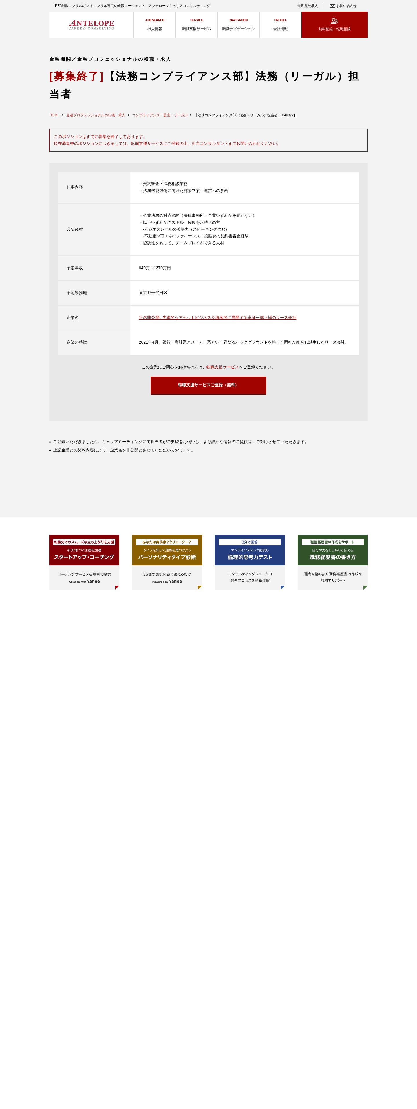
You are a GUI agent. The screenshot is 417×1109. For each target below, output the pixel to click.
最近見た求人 (307, 6)
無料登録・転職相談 (335, 29)
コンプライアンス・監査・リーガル (160, 115)
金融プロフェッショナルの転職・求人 (95, 115)
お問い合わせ (346, 6)
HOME (54, 115)
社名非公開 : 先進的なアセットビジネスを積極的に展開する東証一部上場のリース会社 (218, 317)
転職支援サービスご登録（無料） (208, 385)
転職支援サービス (222, 367)
